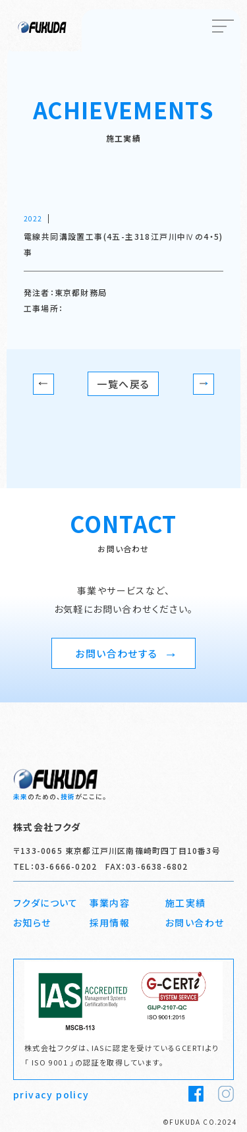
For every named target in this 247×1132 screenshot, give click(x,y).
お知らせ (32, 922)
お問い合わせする (124, 653)
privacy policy (51, 1094)
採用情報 (110, 922)
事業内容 (110, 902)
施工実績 (185, 902)
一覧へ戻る (123, 384)
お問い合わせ (194, 922)
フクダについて (45, 902)
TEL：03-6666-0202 (55, 866)
